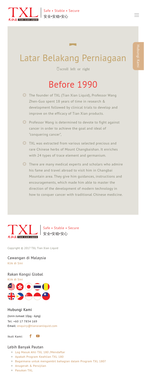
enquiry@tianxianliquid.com (37, 326)
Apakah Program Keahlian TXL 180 (39, 356)
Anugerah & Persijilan (30, 366)
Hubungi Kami (138, 56)
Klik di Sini (15, 263)
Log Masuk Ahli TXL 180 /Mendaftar (40, 352)
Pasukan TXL (24, 370)
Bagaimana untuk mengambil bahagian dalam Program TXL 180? (60, 361)
